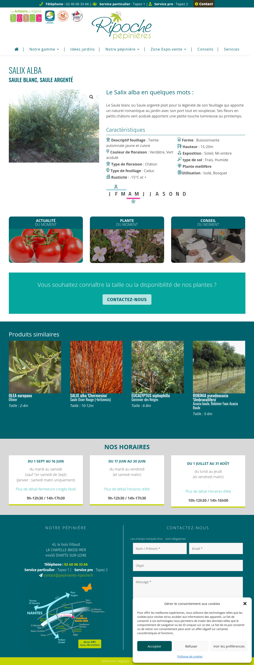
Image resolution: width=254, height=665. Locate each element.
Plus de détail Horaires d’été (127, 489)
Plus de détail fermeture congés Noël (46, 489)
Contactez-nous (127, 299)
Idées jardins (82, 50)
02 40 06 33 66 (76, 564)
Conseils (205, 50)
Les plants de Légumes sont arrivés (46, 247)
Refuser (191, 646)
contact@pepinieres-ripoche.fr (68, 575)
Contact (204, 4)
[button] (245, 603)
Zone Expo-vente (166, 50)
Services (232, 50)
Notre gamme (42, 50)
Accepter (154, 646)
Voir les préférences (229, 646)
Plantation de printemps (208, 246)
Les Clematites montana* (127, 247)
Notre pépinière (120, 50)
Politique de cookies (190, 656)
